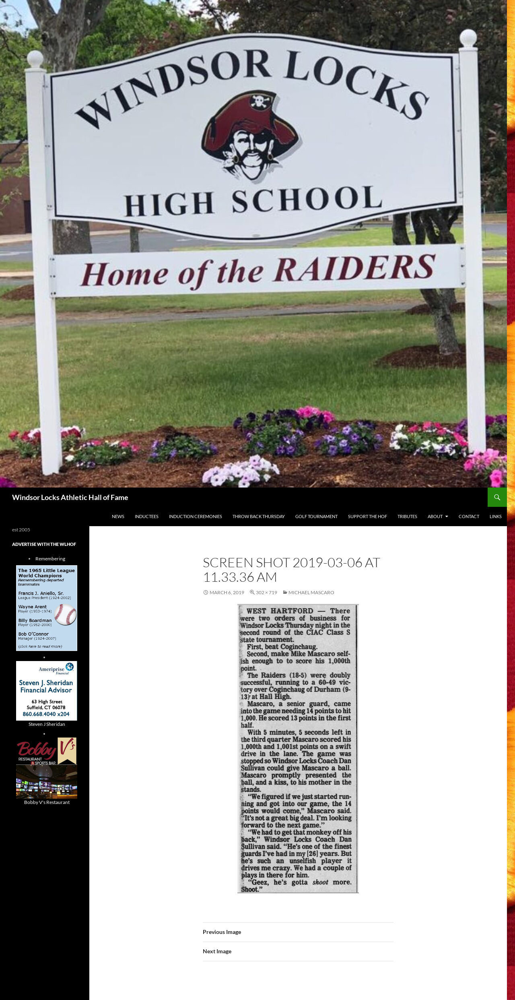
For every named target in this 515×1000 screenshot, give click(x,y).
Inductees (147, 516)
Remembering (50, 559)
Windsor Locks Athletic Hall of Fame (70, 497)
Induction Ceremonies (195, 516)
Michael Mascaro (311, 592)
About (435, 516)
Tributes (407, 516)
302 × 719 (266, 592)
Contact (469, 516)
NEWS (118, 516)
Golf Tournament (316, 516)
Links (496, 516)
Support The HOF (367, 516)
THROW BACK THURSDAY (259, 516)
